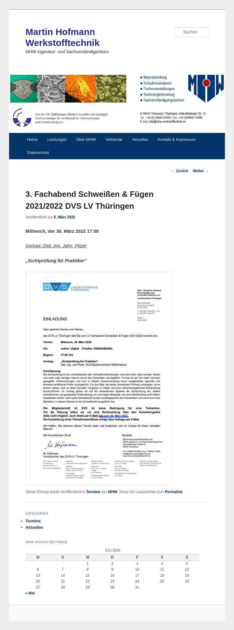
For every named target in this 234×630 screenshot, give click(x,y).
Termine (93, 492)
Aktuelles (140, 139)
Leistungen (57, 139)
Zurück (179, 171)
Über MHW (86, 139)
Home (32, 139)
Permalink (174, 492)
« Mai (30, 593)
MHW (112, 492)
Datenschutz (38, 152)
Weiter (200, 171)
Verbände (113, 139)
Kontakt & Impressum (177, 139)
